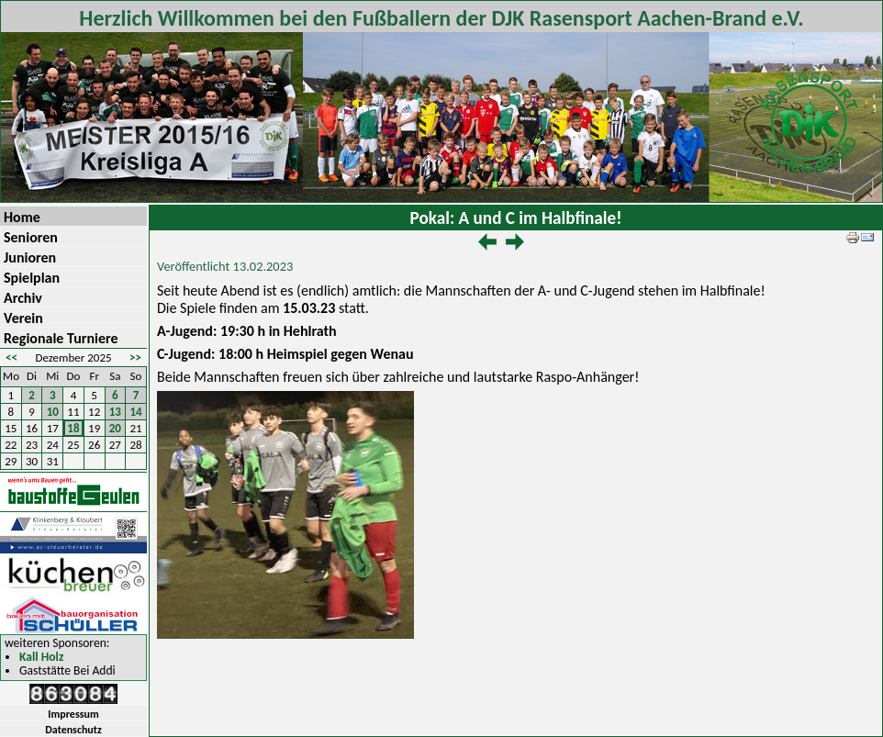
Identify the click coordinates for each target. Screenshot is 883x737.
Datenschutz (73, 729)
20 (115, 428)
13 (115, 412)
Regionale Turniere (61, 338)
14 (136, 412)
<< (11, 357)
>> (135, 357)
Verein (23, 318)
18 (73, 428)
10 (53, 412)
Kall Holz (41, 657)
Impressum (73, 714)
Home (22, 217)
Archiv (23, 298)
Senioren (31, 237)
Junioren (30, 257)
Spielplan (32, 277)
